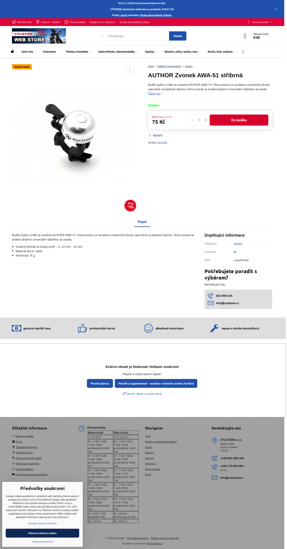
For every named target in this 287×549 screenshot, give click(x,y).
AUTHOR (162, 142)
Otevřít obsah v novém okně (142, 394)
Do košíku (239, 120)
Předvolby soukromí (137, 538)
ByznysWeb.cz (154, 543)
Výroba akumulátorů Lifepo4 (155, 15)
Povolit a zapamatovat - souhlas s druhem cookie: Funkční (156, 383)
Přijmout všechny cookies (42, 533)
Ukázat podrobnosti (42, 541)
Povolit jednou (100, 383)
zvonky (238, 243)
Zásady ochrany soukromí (165, 538)
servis (124, 15)
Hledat (177, 36)
